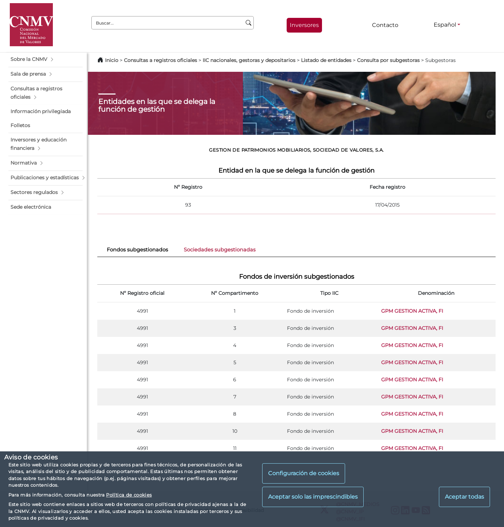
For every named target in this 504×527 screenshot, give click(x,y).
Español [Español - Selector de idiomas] (445, 24)
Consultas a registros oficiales (160, 60)
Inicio (111, 60)
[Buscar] (249, 22)
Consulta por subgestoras (388, 60)
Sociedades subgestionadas (219, 250)
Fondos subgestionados (137, 250)
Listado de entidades (326, 60)
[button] (45, 60)
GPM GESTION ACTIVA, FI (412, 311)
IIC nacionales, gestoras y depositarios (249, 60)
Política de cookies (129, 495)
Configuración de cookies (303, 473)
